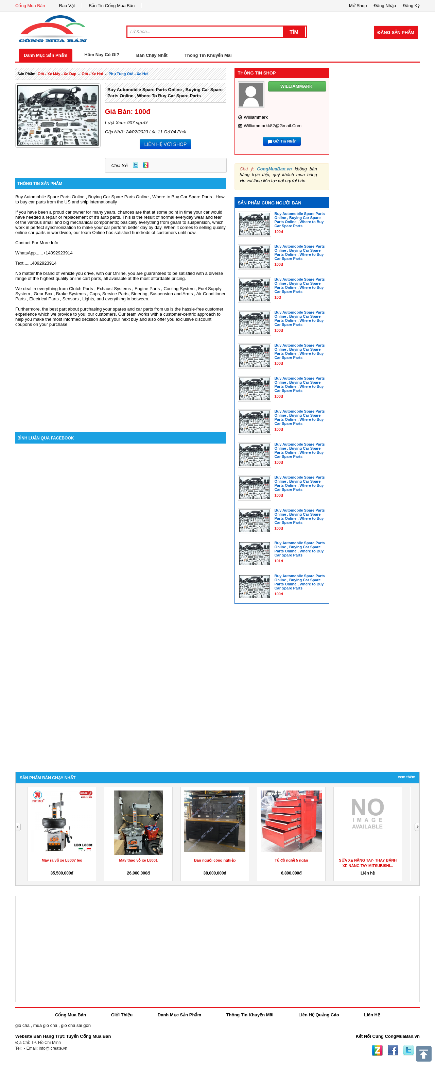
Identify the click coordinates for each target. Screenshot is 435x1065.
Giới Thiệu (122, 1014)
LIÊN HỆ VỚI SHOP (165, 144)
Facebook (392, 1050)
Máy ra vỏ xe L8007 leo (61, 860)
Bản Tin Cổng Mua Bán (112, 5)
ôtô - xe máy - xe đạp (57, 74)
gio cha (22, 1025)
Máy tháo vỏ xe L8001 (138, 860)
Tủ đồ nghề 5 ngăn (291, 860)
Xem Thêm (406, 777)
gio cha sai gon (75, 1025)
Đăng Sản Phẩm (396, 32)
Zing (146, 165)
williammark (256, 117)
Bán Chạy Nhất (152, 55)
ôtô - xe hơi (92, 74)
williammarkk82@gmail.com (272, 125)
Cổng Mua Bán (30, 5)
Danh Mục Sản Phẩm (45, 55)
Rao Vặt (67, 5)
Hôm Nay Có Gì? (101, 54)
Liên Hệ (372, 1014)
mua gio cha (45, 1025)
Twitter (135, 165)
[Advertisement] (120, 374)
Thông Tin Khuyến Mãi (208, 55)
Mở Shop (358, 5)
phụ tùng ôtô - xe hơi (128, 74)
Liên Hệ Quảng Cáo (318, 1014)
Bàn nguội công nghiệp (215, 860)
